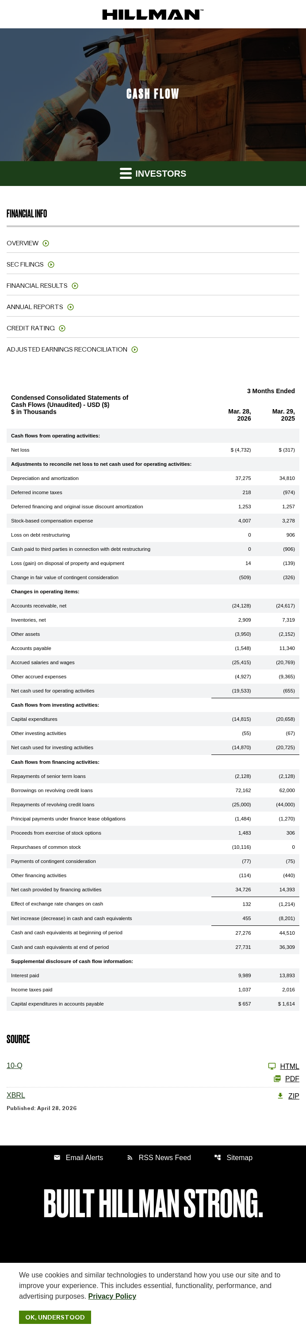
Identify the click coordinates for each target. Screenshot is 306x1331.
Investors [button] (153, 173)
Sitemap (233, 1157)
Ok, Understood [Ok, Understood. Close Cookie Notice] (55, 1317)
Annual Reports (35, 307)
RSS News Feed (158, 1157)
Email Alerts (78, 1157)
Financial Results (37, 286)
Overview (22, 243)
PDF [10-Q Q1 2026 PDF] (286, 1079)
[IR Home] (153, 13)
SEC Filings (25, 264)
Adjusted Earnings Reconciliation (67, 349)
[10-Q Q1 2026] (153, 1066)
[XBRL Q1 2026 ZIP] (153, 1096)
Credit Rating (31, 328)
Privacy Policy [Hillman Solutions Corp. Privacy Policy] (112, 1296)
